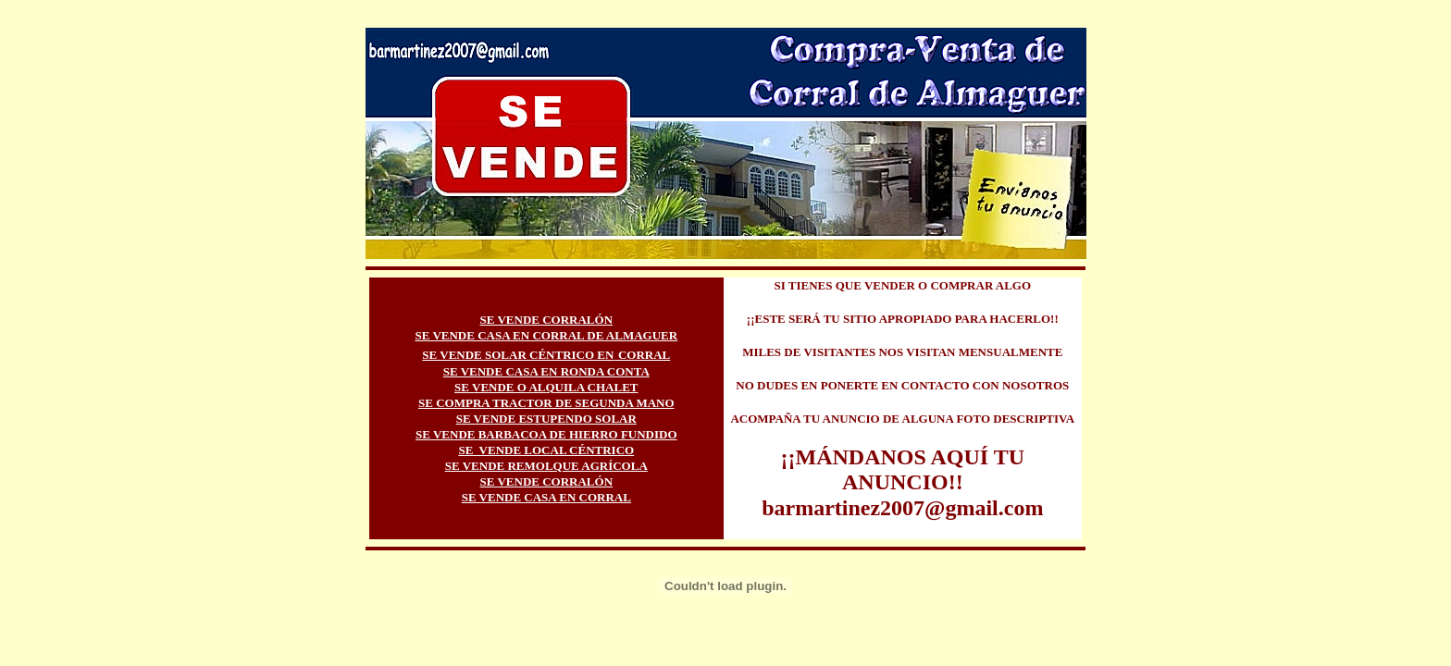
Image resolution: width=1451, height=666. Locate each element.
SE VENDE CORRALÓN (547, 320)
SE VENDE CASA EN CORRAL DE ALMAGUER (546, 335)
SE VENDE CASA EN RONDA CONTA (546, 371)
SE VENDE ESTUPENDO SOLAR (546, 419)
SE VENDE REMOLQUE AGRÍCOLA (546, 466)
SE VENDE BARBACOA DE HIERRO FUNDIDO (546, 434)
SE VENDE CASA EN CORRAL (546, 497)
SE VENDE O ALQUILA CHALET (546, 387)
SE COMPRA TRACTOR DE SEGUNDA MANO (546, 403)
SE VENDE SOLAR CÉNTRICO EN (518, 355)
